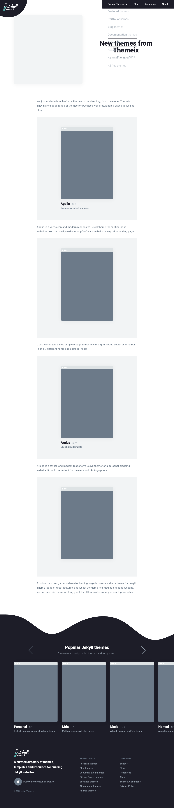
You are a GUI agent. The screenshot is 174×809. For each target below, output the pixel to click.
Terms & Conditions (130, 781)
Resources (150, 4)
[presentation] (143, 650)
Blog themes (86, 768)
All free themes (88, 790)
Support (124, 763)
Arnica (65, 443)
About (165, 4)
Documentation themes (92, 772)
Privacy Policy (127, 786)
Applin (65, 204)
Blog (136, 4)
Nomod (163, 727)
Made (114, 727)
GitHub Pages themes (91, 777)
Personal (20, 727)
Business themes (89, 781)
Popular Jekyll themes (87, 647)
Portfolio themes (89, 763)
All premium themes (90, 786)
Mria (65, 727)
